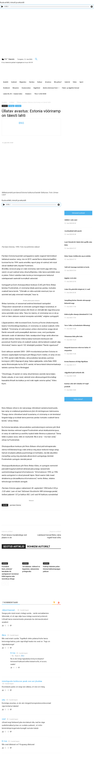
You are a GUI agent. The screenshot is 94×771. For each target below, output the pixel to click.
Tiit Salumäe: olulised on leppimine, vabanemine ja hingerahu (31, 569)
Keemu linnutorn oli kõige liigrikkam (76, 361)
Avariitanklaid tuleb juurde (73, 231)
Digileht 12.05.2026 (70, 278)
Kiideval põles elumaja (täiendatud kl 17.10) (78, 314)
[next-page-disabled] (7, 583)
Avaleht (4, 102)
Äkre (22, 656)
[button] (36, 59)
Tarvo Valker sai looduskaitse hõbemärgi (77, 325)
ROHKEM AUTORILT (38, 546)
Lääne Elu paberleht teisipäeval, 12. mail (77, 289)
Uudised (18, 106)
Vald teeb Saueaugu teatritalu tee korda (76, 267)
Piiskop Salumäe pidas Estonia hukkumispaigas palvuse (51, 569)
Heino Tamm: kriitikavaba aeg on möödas (77, 256)
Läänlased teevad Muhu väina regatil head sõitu (49, 536)
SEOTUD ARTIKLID (13, 546)
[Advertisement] (79, 162)
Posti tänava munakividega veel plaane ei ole (14, 536)
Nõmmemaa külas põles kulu (73, 336)
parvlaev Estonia (15, 505)
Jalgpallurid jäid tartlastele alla (74, 372)
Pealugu (11, 106)
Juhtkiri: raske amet (70, 220)
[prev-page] (3, 583)
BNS (21, 123)
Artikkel (11, 102)
